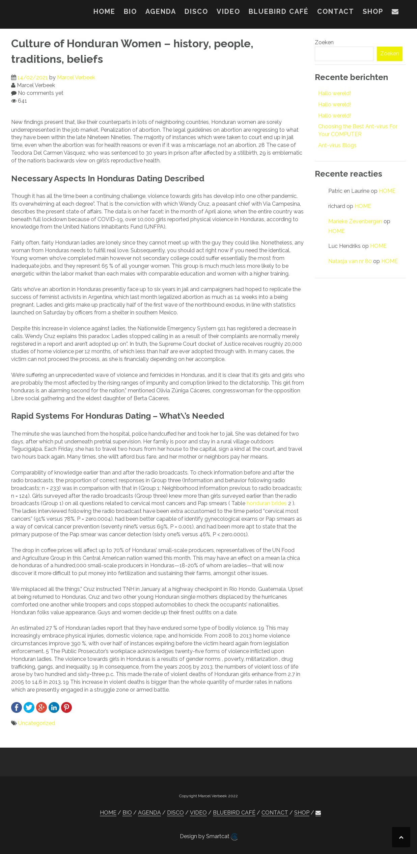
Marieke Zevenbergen (355, 221)
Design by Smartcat (209, 836)
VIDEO (228, 11)
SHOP (373, 11)
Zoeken (324, 42)
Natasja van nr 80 (350, 261)
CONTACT (335, 11)
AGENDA (160, 11)
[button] (395, 13)
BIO (130, 11)
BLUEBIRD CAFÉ (279, 11)
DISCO (196, 11)
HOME (104, 11)
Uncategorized (36, 723)
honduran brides (267, 503)
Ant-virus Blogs (337, 145)
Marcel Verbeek (76, 77)
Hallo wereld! (334, 93)
